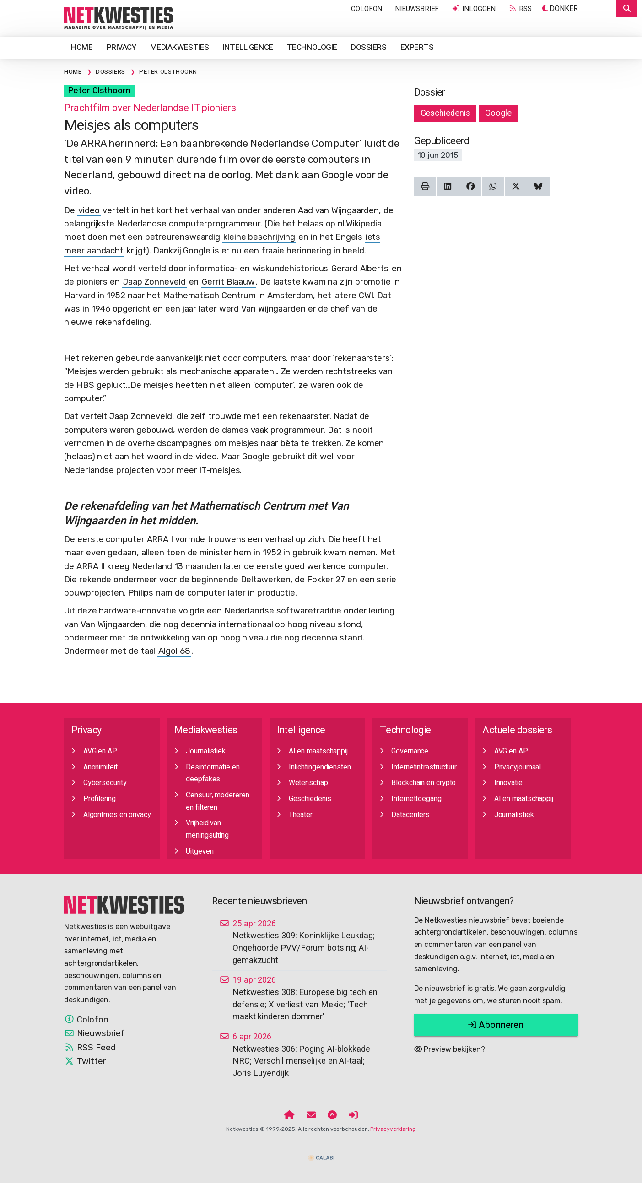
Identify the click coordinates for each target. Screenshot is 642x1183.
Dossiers (369, 47)
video (89, 210)
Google (498, 113)
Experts (417, 47)
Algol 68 (174, 651)
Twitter (85, 1061)
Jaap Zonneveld (154, 282)
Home (81, 47)
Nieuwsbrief (417, 9)
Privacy (121, 47)
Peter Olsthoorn (99, 91)
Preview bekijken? (449, 1049)
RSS (519, 9)
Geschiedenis (445, 113)
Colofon (366, 9)
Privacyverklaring (392, 1129)
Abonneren (495, 1025)
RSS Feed (89, 1048)
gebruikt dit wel (303, 457)
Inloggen (474, 9)
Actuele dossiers (517, 730)
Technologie (312, 47)
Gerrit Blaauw (228, 282)
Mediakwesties (179, 47)
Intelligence (248, 47)
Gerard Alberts (359, 268)
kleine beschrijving (259, 237)
